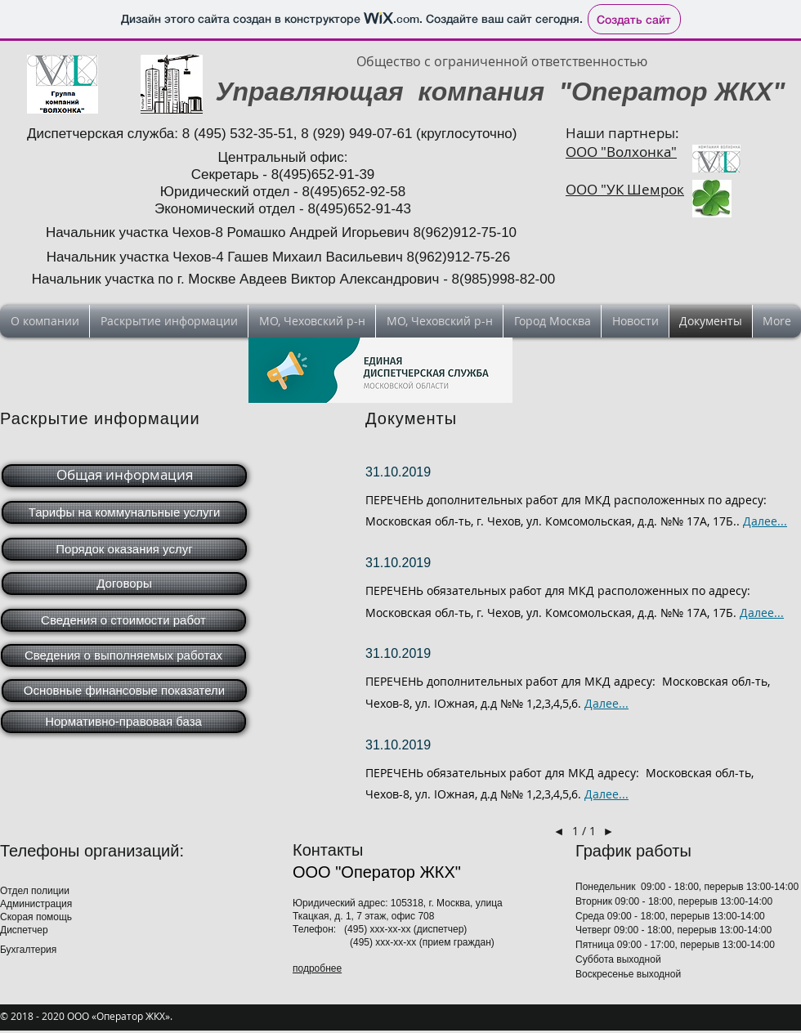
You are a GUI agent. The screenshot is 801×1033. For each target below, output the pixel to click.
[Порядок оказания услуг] (124, 549)
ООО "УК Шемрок (625, 189)
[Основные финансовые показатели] (124, 690)
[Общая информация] (124, 475)
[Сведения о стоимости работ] (123, 620)
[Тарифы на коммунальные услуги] (124, 512)
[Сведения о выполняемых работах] (123, 655)
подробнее (317, 968)
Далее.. (604, 794)
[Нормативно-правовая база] (123, 721)
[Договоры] (124, 583)
